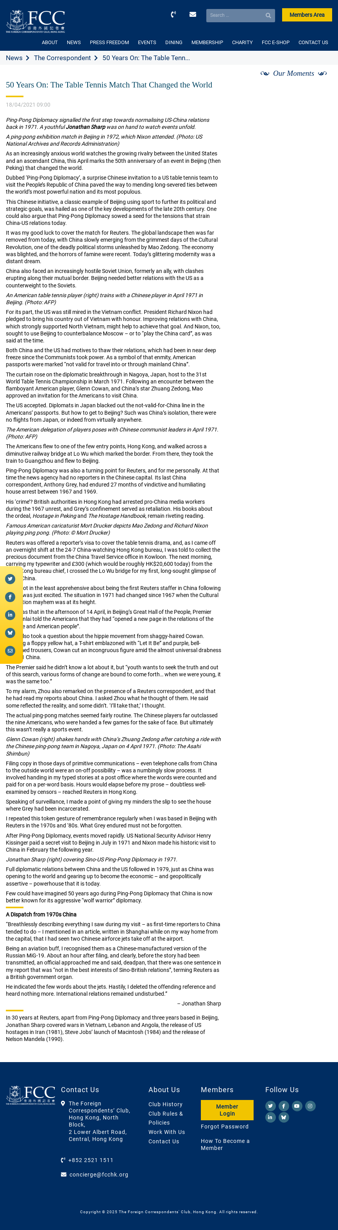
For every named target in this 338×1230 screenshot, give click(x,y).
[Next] (317, 82)
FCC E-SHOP (276, 42)
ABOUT (50, 42)
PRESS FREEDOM (109, 42)
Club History (165, 1104)
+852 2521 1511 (91, 1160)
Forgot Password (225, 1126)
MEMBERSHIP (207, 42)
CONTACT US (313, 42)
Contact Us (163, 1141)
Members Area (307, 15)
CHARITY (242, 42)
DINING (173, 42)
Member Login (227, 1110)
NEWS (74, 42)
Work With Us (166, 1132)
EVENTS (147, 42)
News (14, 58)
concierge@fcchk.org (99, 1174)
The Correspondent (62, 58)
